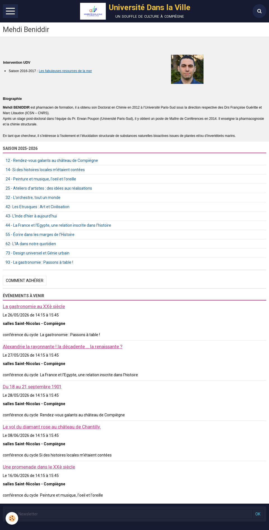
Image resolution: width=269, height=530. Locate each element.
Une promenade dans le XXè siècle (39, 467)
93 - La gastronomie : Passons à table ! (39, 262)
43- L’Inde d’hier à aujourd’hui (31, 216)
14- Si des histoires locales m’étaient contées (45, 170)
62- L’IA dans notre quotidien (31, 244)
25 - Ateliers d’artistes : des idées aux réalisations (49, 188)
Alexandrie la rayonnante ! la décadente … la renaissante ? (62, 346)
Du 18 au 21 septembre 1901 (32, 386)
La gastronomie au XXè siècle (34, 306)
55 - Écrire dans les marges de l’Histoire (40, 234)
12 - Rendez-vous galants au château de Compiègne (52, 160)
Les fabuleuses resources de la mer (65, 71)
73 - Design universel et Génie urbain (37, 253)
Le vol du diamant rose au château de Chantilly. (52, 427)
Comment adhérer (24, 280)
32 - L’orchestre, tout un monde (33, 197)
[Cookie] (12, 518)
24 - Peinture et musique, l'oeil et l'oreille (41, 179)
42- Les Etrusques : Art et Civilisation (37, 207)
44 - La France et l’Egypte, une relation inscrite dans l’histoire (58, 225)
